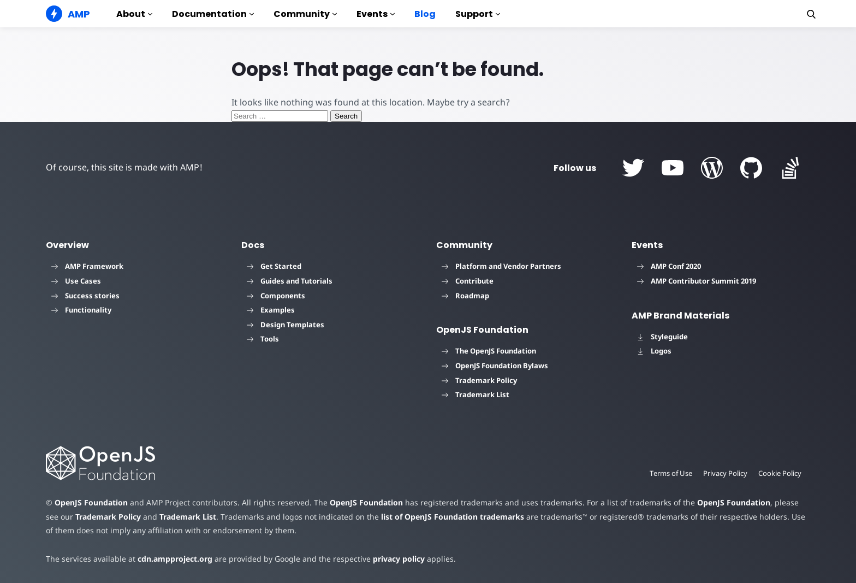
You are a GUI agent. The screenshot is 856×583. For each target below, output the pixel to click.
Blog (425, 14)
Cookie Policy (779, 473)
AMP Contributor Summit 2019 (696, 281)
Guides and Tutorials (289, 281)
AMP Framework (87, 266)
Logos (654, 351)
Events (375, 14)
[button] (811, 14)
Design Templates (285, 324)
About (134, 14)
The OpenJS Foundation (489, 351)
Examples (271, 310)
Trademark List (475, 394)
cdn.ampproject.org (175, 558)
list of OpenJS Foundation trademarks (452, 516)
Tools (263, 339)
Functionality (81, 310)
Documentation (213, 14)
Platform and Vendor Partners (501, 266)
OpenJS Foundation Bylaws (495, 365)
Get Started (274, 266)
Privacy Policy (725, 473)
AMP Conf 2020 (669, 266)
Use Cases (76, 281)
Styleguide (662, 336)
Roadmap (465, 296)
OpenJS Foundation (91, 502)
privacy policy (399, 558)
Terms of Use (671, 473)
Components (276, 296)
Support (477, 14)
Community (305, 14)
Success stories (85, 296)
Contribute (468, 281)
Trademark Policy (479, 380)
